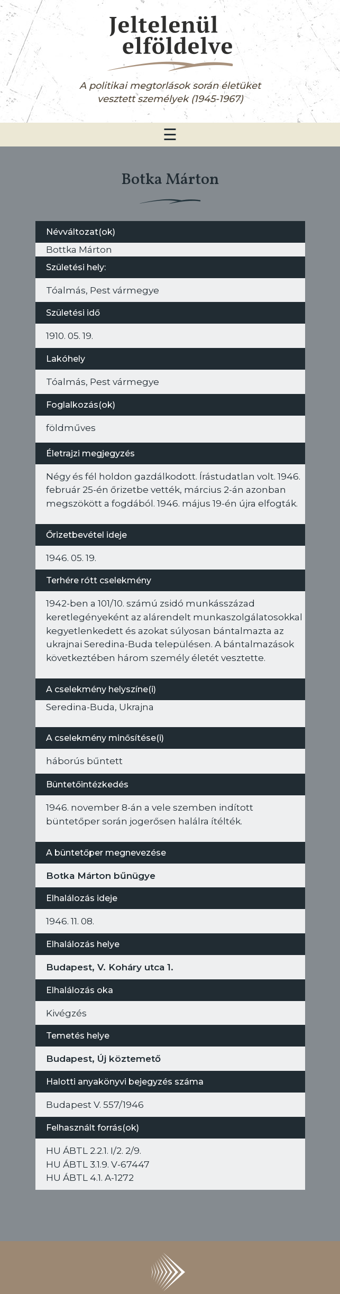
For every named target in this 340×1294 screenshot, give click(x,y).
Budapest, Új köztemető (103, 1058)
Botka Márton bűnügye (100, 875)
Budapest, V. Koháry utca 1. (109, 966)
